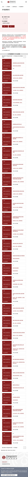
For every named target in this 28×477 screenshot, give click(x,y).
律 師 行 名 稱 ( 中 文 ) (6, 65)
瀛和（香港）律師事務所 (17, 114)
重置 (10, 26)
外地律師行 (21, 6)
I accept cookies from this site (9, 475)
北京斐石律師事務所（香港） (17, 102)
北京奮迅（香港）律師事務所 (17, 193)
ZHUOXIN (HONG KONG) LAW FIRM (19, 332)
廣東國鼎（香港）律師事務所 (17, 141)
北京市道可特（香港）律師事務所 (18, 426)
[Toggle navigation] (26, 2)
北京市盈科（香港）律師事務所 (18, 310)
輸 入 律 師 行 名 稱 (5, 16)
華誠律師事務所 (15, 270)
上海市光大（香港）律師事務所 (18, 440)
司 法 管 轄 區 (4, 21)
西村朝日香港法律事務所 (17, 65)
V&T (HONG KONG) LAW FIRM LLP (18, 359)
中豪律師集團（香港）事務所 (17, 284)
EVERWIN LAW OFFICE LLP (17, 124)
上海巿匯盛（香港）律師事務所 (18, 90)
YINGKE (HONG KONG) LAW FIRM (18, 308)
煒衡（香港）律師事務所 (17, 323)
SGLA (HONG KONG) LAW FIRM (18, 75)
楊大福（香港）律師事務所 (17, 246)
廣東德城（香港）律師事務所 (17, 220)
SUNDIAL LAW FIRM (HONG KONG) (18, 372)
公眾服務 (8, 6)
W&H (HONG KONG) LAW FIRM (18, 320)
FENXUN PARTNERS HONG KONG (18, 191)
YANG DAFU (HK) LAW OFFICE (18, 243)
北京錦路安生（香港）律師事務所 (18, 181)
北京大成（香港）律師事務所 (17, 207)
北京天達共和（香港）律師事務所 (18, 413)
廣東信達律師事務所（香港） (17, 375)
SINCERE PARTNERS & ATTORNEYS (19, 255)
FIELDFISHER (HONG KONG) (17, 99)
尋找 (4, 26)
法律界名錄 (14, 6)
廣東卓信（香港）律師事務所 (17, 335)
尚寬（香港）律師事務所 (17, 154)
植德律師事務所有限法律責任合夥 (18, 387)
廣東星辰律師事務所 (16, 258)
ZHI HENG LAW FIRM (16, 397)
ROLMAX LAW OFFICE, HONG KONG (19, 87)
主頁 (3, 6)
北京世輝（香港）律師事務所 (17, 168)
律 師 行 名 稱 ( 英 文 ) (6, 75)
